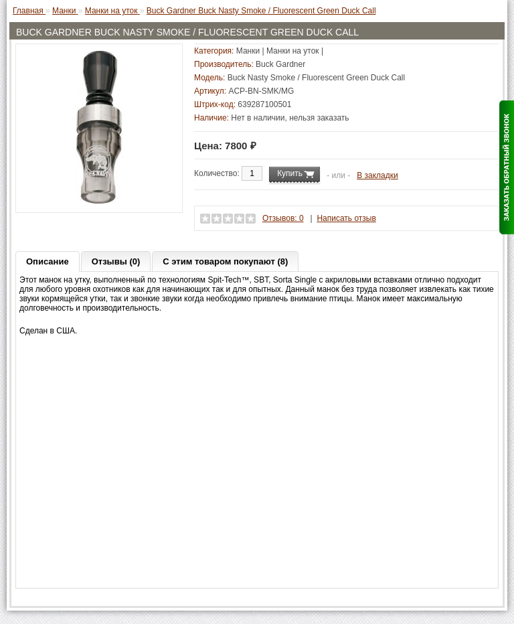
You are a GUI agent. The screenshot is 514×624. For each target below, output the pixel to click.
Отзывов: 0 (283, 218)
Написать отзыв (346, 218)
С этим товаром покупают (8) (225, 261)
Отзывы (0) (116, 261)
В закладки (377, 175)
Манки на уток (292, 51)
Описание (47, 261)
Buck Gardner (280, 64)
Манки (248, 51)
